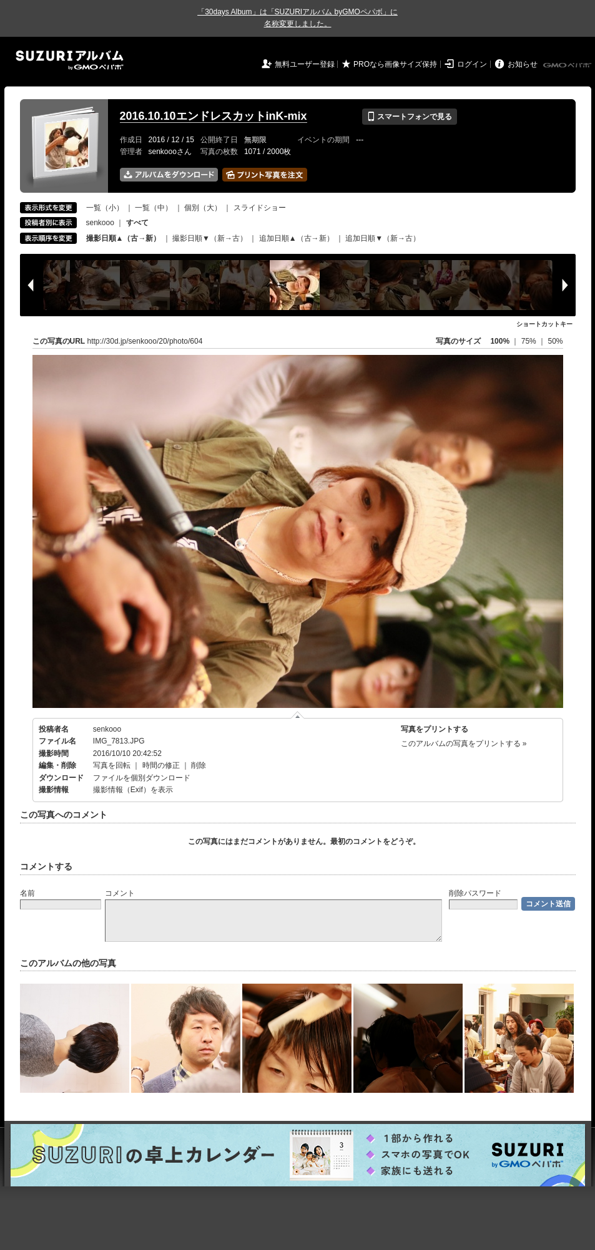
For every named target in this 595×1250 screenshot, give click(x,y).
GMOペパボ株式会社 (568, 65)
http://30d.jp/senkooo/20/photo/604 (145, 341)
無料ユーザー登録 (305, 64)
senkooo (100, 222)
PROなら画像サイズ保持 (395, 64)
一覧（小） (105, 207)
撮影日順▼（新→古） (209, 238)
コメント (120, 893)
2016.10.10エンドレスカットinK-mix (213, 116)
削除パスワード (475, 893)
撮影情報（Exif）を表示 (133, 789)
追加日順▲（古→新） (296, 238)
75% (529, 341)
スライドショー (260, 207)
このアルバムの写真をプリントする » (464, 743)
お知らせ (523, 64)
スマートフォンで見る (409, 117)
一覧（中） (153, 207)
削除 (198, 765)
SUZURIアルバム (69, 60)
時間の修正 (161, 765)
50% (555, 341)
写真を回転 (111, 765)
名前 (27, 893)
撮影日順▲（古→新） (123, 238)
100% (499, 341)
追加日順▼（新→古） (382, 238)
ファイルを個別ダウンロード (141, 777)
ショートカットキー (544, 324)
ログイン (472, 64)
